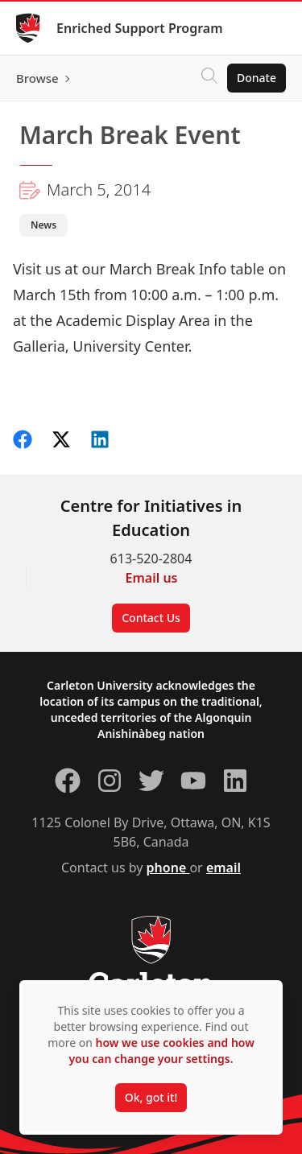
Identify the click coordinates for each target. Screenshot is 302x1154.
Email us (152, 578)
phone (168, 867)
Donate (256, 77)
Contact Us (151, 617)
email (223, 867)
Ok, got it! (151, 1097)
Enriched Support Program (139, 28)
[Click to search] (209, 78)
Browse (37, 78)
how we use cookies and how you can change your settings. (161, 1050)
